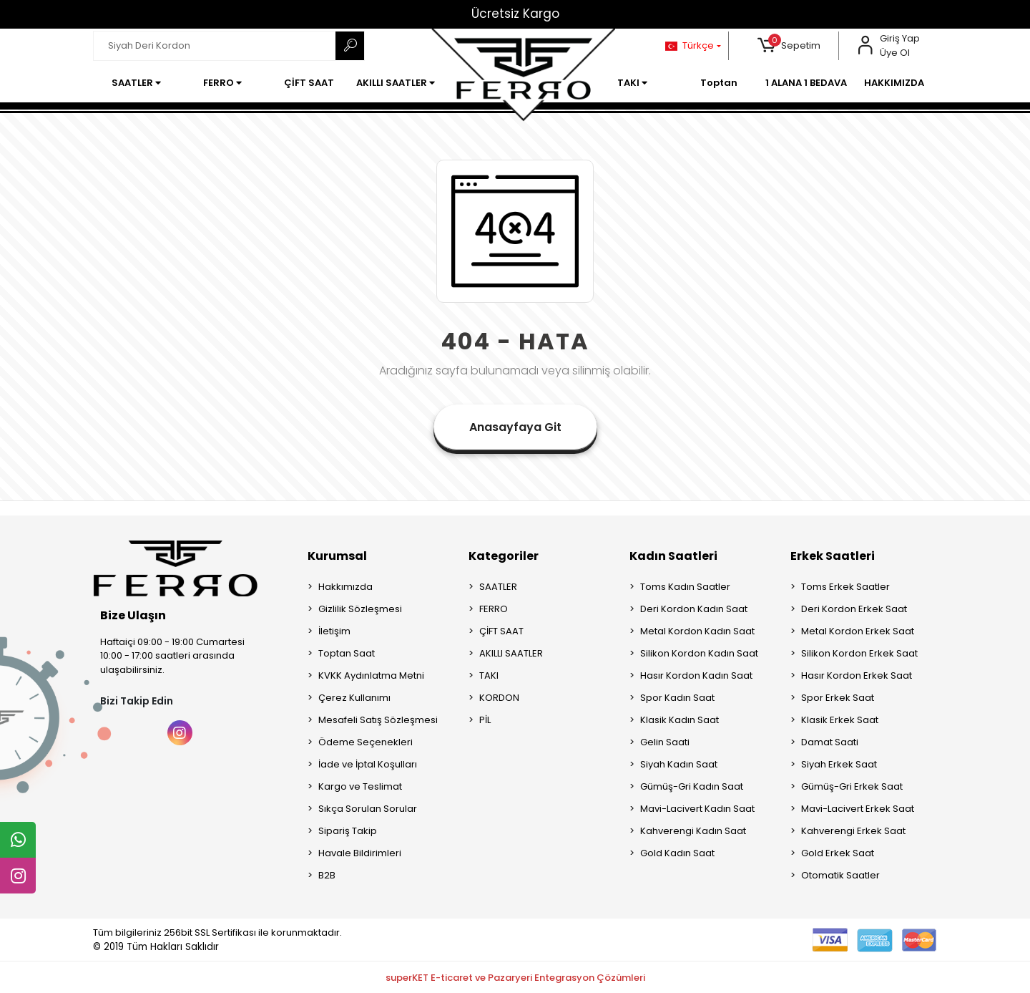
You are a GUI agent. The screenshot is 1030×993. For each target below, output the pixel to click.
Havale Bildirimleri (359, 853)
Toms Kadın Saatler (685, 587)
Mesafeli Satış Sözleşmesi (378, 720)
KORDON (499, 697)
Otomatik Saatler (840, 875)
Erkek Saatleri (832, 556)
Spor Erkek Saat (837, 697)
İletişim (334, 631)
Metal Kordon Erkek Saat (857, 631)
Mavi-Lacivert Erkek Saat (857, 808)
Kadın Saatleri (673, 556)
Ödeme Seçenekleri (365, 742)
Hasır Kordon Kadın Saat (696, 675)
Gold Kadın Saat (677, 853)
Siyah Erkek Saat (839, 764)
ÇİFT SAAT (501, 631)
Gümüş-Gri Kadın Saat (691, 786)
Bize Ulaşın (133, 615)
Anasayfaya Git (515, 427)
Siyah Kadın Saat (678, 764)
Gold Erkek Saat (837, 853)
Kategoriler (504, 556)
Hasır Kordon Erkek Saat (856, 675)
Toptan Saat (346, 653)
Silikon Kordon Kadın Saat (699, 653)
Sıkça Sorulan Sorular (367, 808)
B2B (326, 875)
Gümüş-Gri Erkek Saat (852, 786)
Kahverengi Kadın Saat (693, 831)
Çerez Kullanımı (354, 697)
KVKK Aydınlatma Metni (371, 675)
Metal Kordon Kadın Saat (697, 631)
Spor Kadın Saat (677, 697)
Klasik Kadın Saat (679, 720)
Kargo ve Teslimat (360, 786)
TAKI (489, 675)
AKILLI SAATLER (511, 653)
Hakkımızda (345, 587)
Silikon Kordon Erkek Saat (859, 653)
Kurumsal (337, 556)
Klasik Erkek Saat (839, 720)
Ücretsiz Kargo (515, 13)
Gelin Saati (665, 742)
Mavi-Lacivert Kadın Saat (697, 808)
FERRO (493, 609)
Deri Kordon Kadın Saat (693, 609)
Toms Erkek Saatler (845, 587)
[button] (789, 46)
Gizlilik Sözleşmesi (360, 609)
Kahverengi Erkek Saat (853, 831)
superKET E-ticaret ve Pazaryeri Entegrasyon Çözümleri (515, 977)
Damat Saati (829, 742)
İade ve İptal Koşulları (367, 764)
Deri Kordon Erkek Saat (854, 609)
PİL (485, 720)
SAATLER (498, 587)
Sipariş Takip (347, 831)
